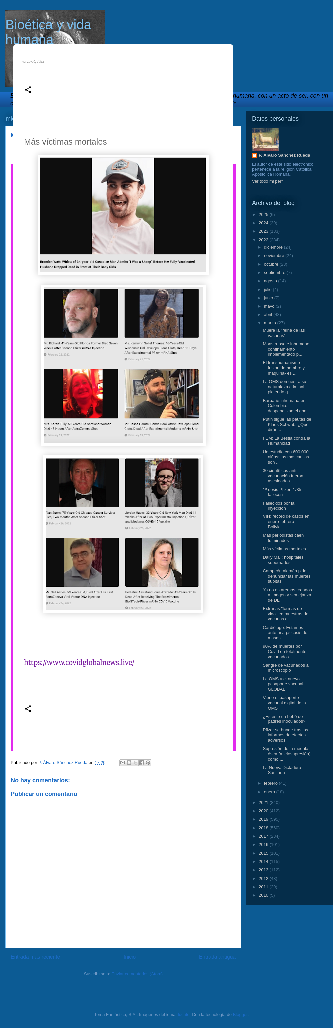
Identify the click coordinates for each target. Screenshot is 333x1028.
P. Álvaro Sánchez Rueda (284, 155)
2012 (264, 878)
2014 (264, 861)
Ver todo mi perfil (268, 181)
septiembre (275, 272)
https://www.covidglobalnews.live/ (79, 662)
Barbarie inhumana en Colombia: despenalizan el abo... (286, 405)
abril (268, 314)
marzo (270, 322)
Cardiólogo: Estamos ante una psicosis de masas (285, 632)
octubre (272, 264)
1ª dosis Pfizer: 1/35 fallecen (282, 492)
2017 (264, 836)
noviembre (274, 255)
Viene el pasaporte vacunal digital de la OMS (284, 702)
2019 (264, 819)
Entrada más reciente (35, 957)
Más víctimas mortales (284, 548)
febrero (271, 783)
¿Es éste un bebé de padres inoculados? (284, 719)
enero (270, 791)
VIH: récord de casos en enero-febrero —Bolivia (286, 521)
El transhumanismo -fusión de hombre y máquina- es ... (284, 367)
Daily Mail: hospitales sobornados (283, 560)
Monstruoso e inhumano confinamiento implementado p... (286, 349)
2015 (264, 853)
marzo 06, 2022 (32, 61)
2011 (264, 886)
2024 (264, 222)
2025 (264, 214)
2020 (264, 810)
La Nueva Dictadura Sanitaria (282, 770)
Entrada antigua (217, 957)
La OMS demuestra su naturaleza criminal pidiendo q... (284, 386)
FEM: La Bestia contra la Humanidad (286, 441)
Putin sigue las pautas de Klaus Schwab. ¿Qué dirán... (287, 424)
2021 (264, 802)
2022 (264, 239)
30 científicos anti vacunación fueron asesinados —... (283, 475)
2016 (264, 844)
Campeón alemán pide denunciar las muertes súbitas (286, 576)
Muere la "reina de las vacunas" (284, 333)
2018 (264, 827)
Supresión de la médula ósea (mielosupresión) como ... (286, 753)
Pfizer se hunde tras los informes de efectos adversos (285, 735)
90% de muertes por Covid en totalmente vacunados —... (284, 651)
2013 (264, 869)
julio (268, 289)
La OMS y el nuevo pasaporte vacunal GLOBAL (283, 684)
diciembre (274, 247)
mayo (270, 306)
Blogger (240, 1014)
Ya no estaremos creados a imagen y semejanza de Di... (287, 595)
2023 (264, 231)
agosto (271, 280)
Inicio (130, 957)
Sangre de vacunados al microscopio (286, 668)
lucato (184, 1014)
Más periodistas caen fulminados (283, 538)
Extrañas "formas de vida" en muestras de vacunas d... (285, 613)
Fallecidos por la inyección (278, 506)
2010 (264, 895)
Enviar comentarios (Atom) (137, 973)
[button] (28, 90)
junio (269, 297)
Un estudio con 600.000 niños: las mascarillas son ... (286, 457)
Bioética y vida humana (48, 32)
